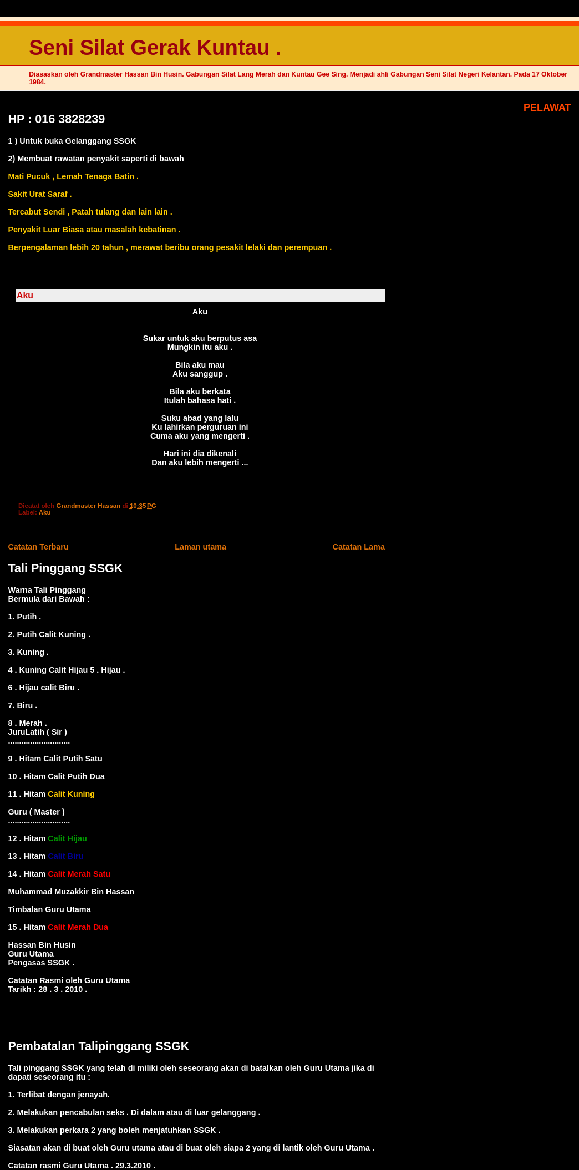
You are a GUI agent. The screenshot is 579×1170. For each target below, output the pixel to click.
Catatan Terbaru (38, 546)
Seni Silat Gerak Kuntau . (155, 47)
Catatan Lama (359, 546)
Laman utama (200, 546)
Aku (45, 512)
